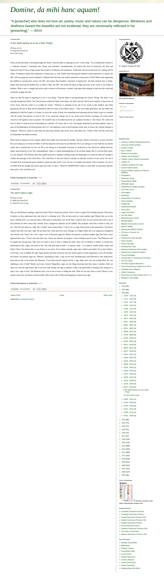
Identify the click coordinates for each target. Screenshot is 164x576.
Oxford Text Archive (128, 562)
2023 (124, 293)
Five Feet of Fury (127, 189)
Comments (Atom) (27, 299)
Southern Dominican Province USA (134, 528)
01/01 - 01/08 (129, 415)
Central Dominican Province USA (133, 517)
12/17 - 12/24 (129, 299)
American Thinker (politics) (131, 145)
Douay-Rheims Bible (128, 181)
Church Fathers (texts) (129, 168)
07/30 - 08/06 (129, 335)
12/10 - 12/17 (129, 302)
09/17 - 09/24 (129, 318)
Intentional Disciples (128, 207)
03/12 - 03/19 (129, 374)
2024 (124, 289)
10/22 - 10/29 (129, 312)
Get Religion (125, 192)
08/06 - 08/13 (129, 331)
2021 (124, 423)
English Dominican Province (131, 523)
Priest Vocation (126, 241)
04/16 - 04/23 (129, 361)
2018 (124, 433)
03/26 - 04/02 (129, 367)
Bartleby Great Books (129, 543)
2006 (124, 472)
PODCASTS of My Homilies (131, 238)
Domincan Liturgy (127, 178)
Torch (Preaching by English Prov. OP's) (136, 266)
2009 (124, 462)
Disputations (125, 175)
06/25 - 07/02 (129, 338)
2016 (124, 439)
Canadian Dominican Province (132, 514)
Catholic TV (125, 162)
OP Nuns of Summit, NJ (130, 232)
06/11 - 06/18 (129, 345)
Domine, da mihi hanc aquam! (55, 10)
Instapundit (125, 204)
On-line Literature (127, 560)
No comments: (25, 183)
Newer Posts (15, 295)
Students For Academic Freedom (133, 252)
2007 (124, 469)
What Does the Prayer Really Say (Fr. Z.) (136, 275)
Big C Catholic (126, 151)
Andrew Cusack (127, 148)
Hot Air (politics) (127, 201)
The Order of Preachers (130, 531)
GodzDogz (125, 195)
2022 (124, 420)
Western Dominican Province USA (134, 534)
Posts (123, 107)
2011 (124, 455)
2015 (124, 442)
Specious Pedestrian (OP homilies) (134, 249)
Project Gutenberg (128, 565)
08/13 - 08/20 (129, 328)
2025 (124, 286)
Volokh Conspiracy (128, 272)
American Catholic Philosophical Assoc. (136, 142)
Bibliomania (125, 545)
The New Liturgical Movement (132, 264)
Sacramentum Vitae (128, 246)
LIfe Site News (126, 215)
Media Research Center (130, 218)
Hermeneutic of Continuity (130, 198)
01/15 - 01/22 (129, 409)
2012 (124, 452)
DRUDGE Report (127, 184)
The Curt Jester (127, 261)
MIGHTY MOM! (127, 227)
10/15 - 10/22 (129, 315)
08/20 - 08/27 (129, 325)
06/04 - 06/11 (129, 348)
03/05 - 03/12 (129, 377)
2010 (124, 459)
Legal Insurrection (128, 212)
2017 (124, 436)
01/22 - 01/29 (129, 406)
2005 (124, 475)
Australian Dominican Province (132, 511)
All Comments (126, 111)
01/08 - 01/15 (129, 412)
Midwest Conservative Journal (132, 224)
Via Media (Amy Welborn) (130, 269)
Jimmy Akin (125, 209)
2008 (124, 465)
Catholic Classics (127, 548)
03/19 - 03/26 (129, 371)
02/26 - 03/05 (129, 380)
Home (62, 295)
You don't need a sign (21, 193)
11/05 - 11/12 (129, 309)
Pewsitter (124, 235)
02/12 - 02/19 (129, 387)
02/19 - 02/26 (129, 384)
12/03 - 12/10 (129, 305)
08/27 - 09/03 (129, 322)
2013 (124, 449)
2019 (124, 429)
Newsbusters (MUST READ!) (132, 229)
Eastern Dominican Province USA (133, 520)
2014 (124, 446)
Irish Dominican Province (130, 526)
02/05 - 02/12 (129, 399)
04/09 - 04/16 (129, 364)
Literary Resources (128, 557)
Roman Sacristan (127, 244)
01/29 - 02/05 (129, 402)
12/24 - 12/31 (129, 296)
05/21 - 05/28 (129, 351)
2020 (124, 426)
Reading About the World (130, 568)
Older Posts (108, 295)
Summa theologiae (128, 255)
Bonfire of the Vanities (129, 153)
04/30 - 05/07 (129, 357)
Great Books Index (128, 551)
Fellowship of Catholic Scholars (132, 187)
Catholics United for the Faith (132, 165)
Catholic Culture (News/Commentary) (135, 159)
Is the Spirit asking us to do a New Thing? (31, 43)
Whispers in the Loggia (129, 278)
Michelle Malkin (127, 221)
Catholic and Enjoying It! (130, 156)
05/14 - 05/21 (129, 354)
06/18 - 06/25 (129, 341)
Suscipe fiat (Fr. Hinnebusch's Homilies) (136, 258)
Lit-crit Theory (126, 554)
